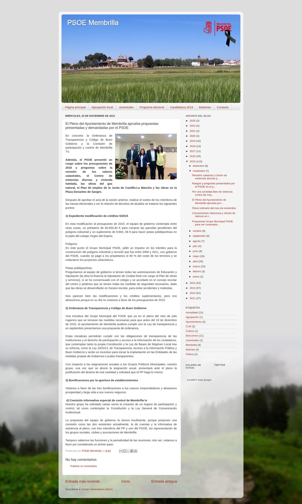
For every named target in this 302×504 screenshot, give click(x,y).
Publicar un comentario (83, 466)
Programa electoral (152, 107)
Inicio (125, 481)
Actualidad (192, 312)
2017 (193, 151)
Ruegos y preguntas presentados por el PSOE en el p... (213, 185)
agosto (197, 241)
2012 (193, 293)
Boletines (205, 107)
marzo (197, 266)
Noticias (190, 349)
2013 (193, 288)
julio (195, 246)
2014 (193, 283)
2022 (193, 125)
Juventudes (126, 107)
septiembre (199, 235)
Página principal (75, 107)
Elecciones (192, 335)
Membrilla (191, 344)
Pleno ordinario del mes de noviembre (214, 208)
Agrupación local (102, 107)
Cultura (190, 331)
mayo (196, 256)
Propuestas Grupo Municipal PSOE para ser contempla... (212, 223)
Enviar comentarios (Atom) (97, 489)
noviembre (199, 170)
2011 (193, 298)
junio (196, 251)
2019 (193, 141)
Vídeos (190, 354)
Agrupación (192, 317)
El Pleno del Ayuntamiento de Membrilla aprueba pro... (209, 201)
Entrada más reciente (82, 481)
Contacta (222, 107)
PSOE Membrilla (92, 23)
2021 (193, 130)
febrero (197, 271)
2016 (193, 156)
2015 (193, 161)
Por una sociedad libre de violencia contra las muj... (212, 193)
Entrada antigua (164, 481)
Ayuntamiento (193, 321)
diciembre (199, 165)
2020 (193, 135)
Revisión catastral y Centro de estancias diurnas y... (209, 177)
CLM (188, 326)
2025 (193, 120)
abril (195, 261)
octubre (197, 230)
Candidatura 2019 (181, 107)
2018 (193, 146)
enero (196, 276)
